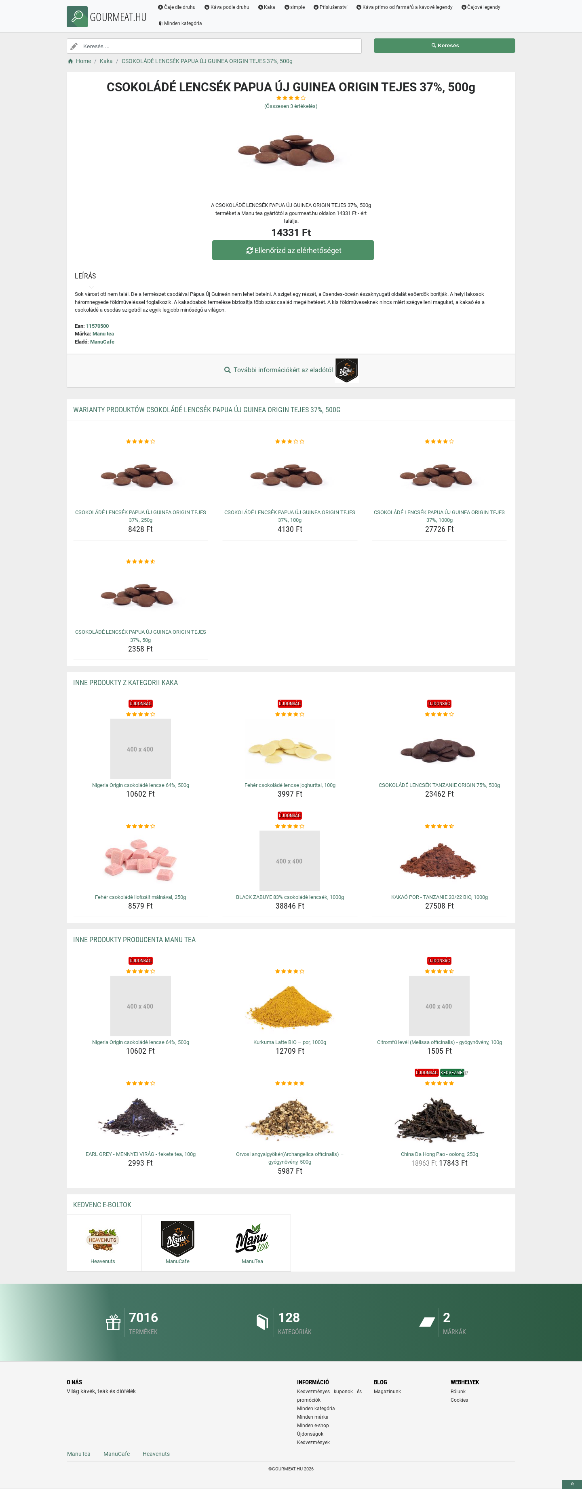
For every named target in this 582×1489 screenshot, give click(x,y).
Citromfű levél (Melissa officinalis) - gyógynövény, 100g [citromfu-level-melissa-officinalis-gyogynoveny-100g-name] (439, 1042)
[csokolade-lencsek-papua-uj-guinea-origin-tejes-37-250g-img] (141, 476)
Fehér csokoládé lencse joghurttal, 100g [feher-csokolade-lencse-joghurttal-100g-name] (290, 785)
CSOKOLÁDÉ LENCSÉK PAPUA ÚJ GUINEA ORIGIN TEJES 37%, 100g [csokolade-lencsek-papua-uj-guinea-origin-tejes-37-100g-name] (289, 516)
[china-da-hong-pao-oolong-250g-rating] (439, 1084)
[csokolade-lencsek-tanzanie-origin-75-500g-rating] (439, 715)
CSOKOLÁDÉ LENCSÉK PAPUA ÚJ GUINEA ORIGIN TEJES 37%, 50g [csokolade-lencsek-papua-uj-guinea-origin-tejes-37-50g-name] (140, 636)
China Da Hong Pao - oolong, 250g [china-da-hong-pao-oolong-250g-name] (439, 1154)
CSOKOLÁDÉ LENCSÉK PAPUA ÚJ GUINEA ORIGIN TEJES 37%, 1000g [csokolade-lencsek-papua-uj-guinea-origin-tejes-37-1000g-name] (439, 516)
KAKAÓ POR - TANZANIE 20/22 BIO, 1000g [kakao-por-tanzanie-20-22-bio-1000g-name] (439, 897)
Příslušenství (330, 7)
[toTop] (572, 1484)
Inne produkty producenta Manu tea (134, 939)
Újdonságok (310, 1434)
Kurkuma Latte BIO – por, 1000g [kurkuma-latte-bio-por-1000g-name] (289, 1042)
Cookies (459, 1400)
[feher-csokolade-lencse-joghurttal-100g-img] (290, 749)
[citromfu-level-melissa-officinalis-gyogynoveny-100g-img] (439, 1006)
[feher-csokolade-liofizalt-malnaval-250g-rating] (141, 827)
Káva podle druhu (226, 7)
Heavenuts (156, 1454)
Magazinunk (387, 1391)
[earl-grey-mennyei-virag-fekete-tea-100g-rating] (141, 1084)
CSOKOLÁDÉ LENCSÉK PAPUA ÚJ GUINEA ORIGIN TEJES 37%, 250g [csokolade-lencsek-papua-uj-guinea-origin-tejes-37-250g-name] (140, 516)
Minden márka (313, 1417)
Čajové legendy (481, 7)
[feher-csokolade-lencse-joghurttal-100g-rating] (290, 715)
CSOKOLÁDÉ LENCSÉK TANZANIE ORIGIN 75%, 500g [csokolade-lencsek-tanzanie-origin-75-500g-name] (439, 785)
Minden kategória (179, 23)
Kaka (266, 7)
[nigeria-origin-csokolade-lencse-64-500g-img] (141, 749)
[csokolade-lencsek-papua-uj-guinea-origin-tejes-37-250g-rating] (141, 442)
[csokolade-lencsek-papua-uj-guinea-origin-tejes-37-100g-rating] (290, 442)
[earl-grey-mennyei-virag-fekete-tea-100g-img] (141, 1118)
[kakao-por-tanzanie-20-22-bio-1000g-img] (439, 861)
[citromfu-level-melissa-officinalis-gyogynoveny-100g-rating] (439, 972)
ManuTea (79, 1454)
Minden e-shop (313, 1425)
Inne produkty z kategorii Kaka (125, 682)
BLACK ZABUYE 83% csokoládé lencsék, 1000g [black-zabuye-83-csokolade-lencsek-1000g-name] (290, 897)
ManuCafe (102, 342)
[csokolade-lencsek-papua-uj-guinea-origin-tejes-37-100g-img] (290, 476)
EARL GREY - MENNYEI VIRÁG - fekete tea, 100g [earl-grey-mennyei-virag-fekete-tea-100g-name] (141, 1154)
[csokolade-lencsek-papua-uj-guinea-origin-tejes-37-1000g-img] (439, 476)
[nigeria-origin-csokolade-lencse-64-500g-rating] (141, 715)
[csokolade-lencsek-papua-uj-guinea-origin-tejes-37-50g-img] (141, 595)
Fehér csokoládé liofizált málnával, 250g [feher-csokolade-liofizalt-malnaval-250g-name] (140, 897)
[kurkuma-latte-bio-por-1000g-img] (290, 1006)
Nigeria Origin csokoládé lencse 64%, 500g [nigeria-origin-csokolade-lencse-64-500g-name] (140, 785)
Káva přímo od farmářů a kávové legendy (404, 7)
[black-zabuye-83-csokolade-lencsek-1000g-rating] (290, 827)
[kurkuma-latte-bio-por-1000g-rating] (290, 972)
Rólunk (458, 1391)
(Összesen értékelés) (291, 106)
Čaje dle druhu (176, 7)
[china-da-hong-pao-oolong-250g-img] (439, 1118)
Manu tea (103, 334)
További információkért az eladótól (291, 371)
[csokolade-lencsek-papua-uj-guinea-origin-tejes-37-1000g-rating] (439, 442)
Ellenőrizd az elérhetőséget (293, 250)
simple (294, 7)
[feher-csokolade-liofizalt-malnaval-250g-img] (141, 861)
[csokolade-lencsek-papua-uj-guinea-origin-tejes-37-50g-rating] (141, 562)
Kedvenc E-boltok (102, 1204)
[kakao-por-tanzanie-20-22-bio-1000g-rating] (439, 827)
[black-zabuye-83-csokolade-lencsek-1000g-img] (290, 861)
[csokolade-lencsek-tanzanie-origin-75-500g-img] (439, 749)
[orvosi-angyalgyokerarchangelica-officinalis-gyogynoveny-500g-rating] (290, 1084)
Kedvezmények (313, 1442)
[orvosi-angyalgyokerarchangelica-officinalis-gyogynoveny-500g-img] (290, 1118)
